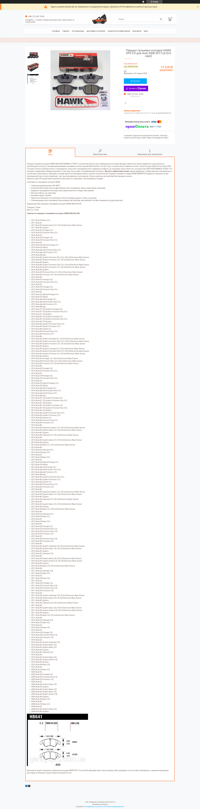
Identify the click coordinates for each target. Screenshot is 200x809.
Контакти (137, 31)
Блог (146, 31)
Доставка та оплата (96, 31)
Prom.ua (112, 802)
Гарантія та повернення (119, 31)
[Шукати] (161, 19)
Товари (65, 31)
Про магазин (78, 31)
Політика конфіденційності (114, 806)
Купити (136, 81)
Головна (56, 31)
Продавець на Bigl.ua (100, 804)
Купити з (137, 88)
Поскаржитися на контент (94, 806)
